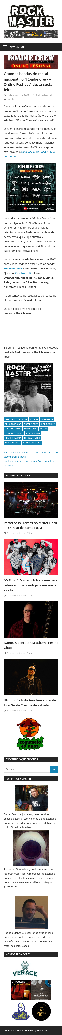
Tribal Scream (12, 442)
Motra (43, 428)
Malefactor (30, 428)
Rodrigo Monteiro (44, 95)
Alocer (34, 419)
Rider (20, 433)
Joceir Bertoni (13, 428)
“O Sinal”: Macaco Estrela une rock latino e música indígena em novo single (30, 585)
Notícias (11, 99)
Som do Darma (13, 438)
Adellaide (10, 419)
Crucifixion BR (23, 273)
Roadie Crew (33, 433)
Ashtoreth (47, 419)
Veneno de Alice (32, 442)
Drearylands (31, 424)
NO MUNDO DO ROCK (18, 475)
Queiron (9, 433)
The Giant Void (13, 268)
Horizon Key (48, 424)
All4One (23, 419)
